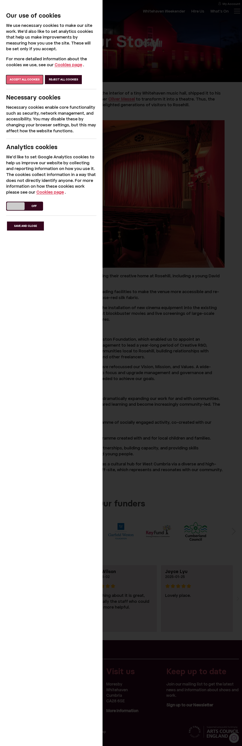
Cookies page (68, 64)
